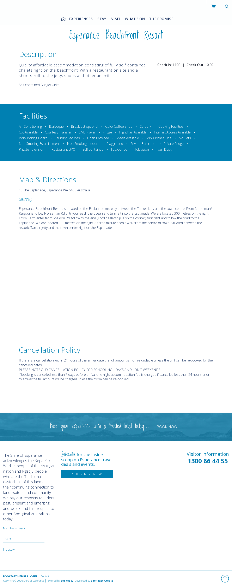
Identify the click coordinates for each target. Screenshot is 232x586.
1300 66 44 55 (208, 461)
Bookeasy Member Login (20, 576)
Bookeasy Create (102, 580)
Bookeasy (67, 580)
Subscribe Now (87, 473)
